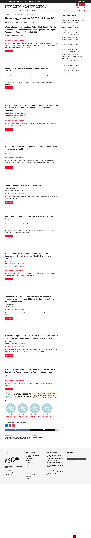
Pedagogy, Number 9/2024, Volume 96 (70, 60)
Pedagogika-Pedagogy (25, 6)
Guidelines (51, 10)
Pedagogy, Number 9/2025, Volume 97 (70, 30)
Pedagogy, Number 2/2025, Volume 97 (70, 49)
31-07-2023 (18, 22)
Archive (27, 528)
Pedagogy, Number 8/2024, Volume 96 (70, 65)
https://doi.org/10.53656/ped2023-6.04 (14, 157)
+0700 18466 (8, 519)
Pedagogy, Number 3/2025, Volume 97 (70, 46)
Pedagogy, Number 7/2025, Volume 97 (70, 34)
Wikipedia (37, 1)
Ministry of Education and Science (26, 1)
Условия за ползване (71, 535)
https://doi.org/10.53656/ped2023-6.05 (14, 193)
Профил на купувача (81, 535)
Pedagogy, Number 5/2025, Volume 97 (70, 39)
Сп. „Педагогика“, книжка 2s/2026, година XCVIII (72, 20)
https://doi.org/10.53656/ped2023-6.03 (14, 120)
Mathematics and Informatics (53, 511)
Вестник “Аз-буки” (30, 524)
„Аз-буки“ (11, 22)
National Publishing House (12, 1)
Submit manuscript (24, 10)
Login (78, 1)
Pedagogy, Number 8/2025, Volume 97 (70, 32)
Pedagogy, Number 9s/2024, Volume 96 (70, 63)
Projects (28, 515)
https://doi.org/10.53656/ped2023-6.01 (14, 40)
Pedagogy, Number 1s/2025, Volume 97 (70, 54)
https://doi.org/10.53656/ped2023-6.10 (14, 380)
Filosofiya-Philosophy (52, 524)
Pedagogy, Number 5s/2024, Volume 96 (70, 72)
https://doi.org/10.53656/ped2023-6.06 (14, 227)
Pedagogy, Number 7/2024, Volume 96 (70, 68)
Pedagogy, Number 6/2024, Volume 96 (70, 70)
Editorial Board (35, 10)
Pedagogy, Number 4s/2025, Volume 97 (70, 42)
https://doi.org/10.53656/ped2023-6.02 (14, 79)
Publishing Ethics (62, 10)
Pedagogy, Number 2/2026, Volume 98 (70, 22)
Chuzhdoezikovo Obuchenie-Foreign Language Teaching (55, 522)
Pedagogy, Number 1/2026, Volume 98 (70, 25)
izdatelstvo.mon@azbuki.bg (11, 522)
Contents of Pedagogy (24, 14)
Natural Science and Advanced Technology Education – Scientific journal (55, 514)
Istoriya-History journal (52, 519)
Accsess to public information (59, 535)
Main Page (8, 10)
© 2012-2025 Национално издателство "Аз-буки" (14, 535)
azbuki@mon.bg (8, 524)
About (14, 10)
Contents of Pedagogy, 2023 (35, 14)
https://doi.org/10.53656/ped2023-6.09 (14, 346)
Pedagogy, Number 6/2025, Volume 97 (70, 37)
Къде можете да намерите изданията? (32, 506)
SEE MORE (9, 50)
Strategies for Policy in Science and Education (55, 506)
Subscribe (78, 10)
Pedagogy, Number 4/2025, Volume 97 (70, 44)
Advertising (28, 517)
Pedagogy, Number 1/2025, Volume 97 (70, 51)
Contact (71, 10)
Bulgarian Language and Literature (55, 508)
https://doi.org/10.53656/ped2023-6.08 (14, 309)
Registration (83, 1)
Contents (44, 10)
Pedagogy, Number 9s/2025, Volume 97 (70, 27)
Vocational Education (52, 517)
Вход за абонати (30, 508)
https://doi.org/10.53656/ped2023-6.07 (14, 270)
